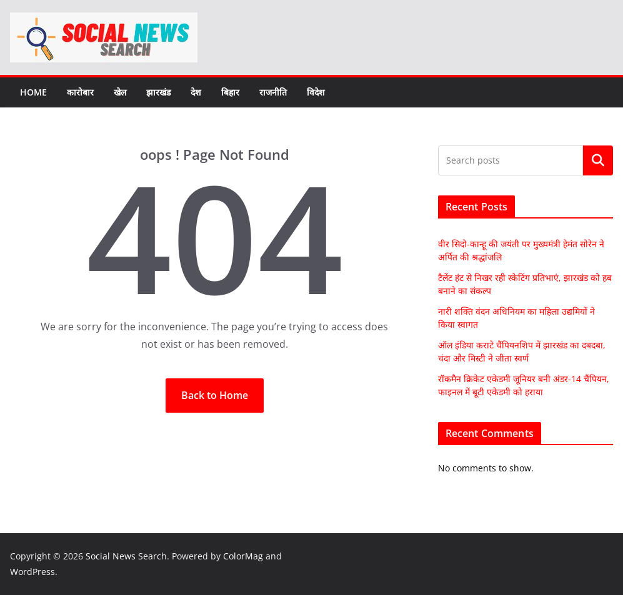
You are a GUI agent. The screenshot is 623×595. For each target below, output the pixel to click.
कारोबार (80, 92)
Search (598, 160)
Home (33, 92)
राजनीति (273, 92)
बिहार (230, 92)
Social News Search (126, 556)
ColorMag (243, 556)
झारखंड (158, 92)
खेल (120, 92)
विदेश (316, 92)
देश (196, 92)
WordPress (32, 572)
